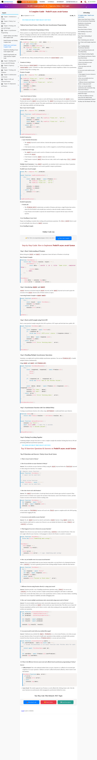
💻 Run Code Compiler (63, 236)
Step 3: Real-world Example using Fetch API (87, 43)
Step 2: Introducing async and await (86, 40)
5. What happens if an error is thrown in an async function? (86, 75)
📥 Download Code (31, 697)
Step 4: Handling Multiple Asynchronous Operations (83, 46)
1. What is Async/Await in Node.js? (86, 60)
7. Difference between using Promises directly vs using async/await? (86, 83)
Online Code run (81, 33)
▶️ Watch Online (48, 697)
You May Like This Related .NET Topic (87, 101)
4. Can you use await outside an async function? (86, 71)
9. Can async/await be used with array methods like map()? (86, 92)
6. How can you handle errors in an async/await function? (85, 79)
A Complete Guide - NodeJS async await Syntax (86, 16)
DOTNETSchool (7, 2)
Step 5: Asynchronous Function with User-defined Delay (86, 50)
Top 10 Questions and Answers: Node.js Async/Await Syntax (87, 57)
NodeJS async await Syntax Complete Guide (10, 46)
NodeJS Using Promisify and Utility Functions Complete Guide (10, 56)
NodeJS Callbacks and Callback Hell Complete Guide (11, 36)
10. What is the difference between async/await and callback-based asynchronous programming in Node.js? (86, 97)
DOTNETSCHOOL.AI (71, 1)
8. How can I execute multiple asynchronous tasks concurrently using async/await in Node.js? (86, 87)
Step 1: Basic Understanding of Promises (85, 36)
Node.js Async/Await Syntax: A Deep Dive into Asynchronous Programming (86, 20)
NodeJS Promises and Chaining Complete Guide (10, 41)
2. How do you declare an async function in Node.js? (85, 63)
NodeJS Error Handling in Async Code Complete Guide (11, 50)
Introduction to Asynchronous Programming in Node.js (84, 24)
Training (42, 1)
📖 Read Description (65, 697)
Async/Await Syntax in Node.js (85, 29)
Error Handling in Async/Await (85, 31)
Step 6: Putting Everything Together (86, 54)
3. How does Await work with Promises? (84, 67)
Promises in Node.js (82, 27)
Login (22, 705)
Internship (60, 1)
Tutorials (51, 1)
